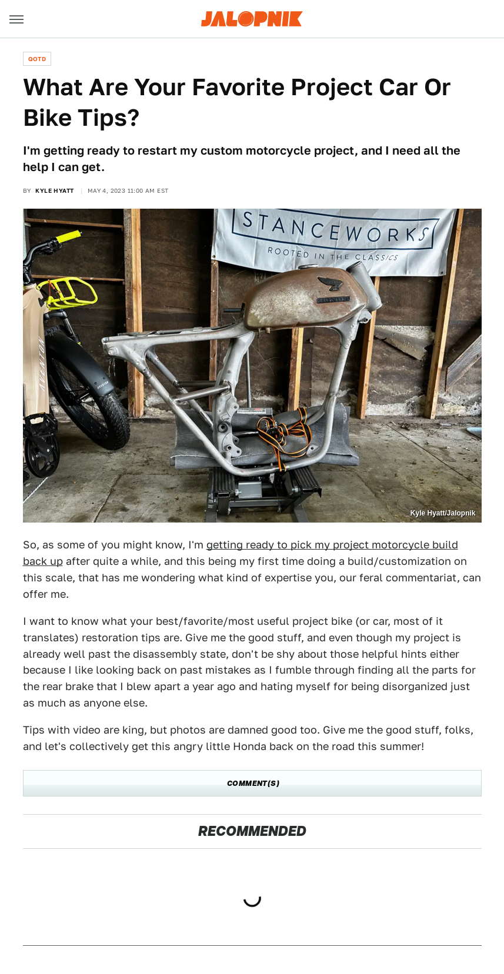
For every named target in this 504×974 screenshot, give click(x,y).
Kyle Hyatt (54, 190)
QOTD (37, 58)
